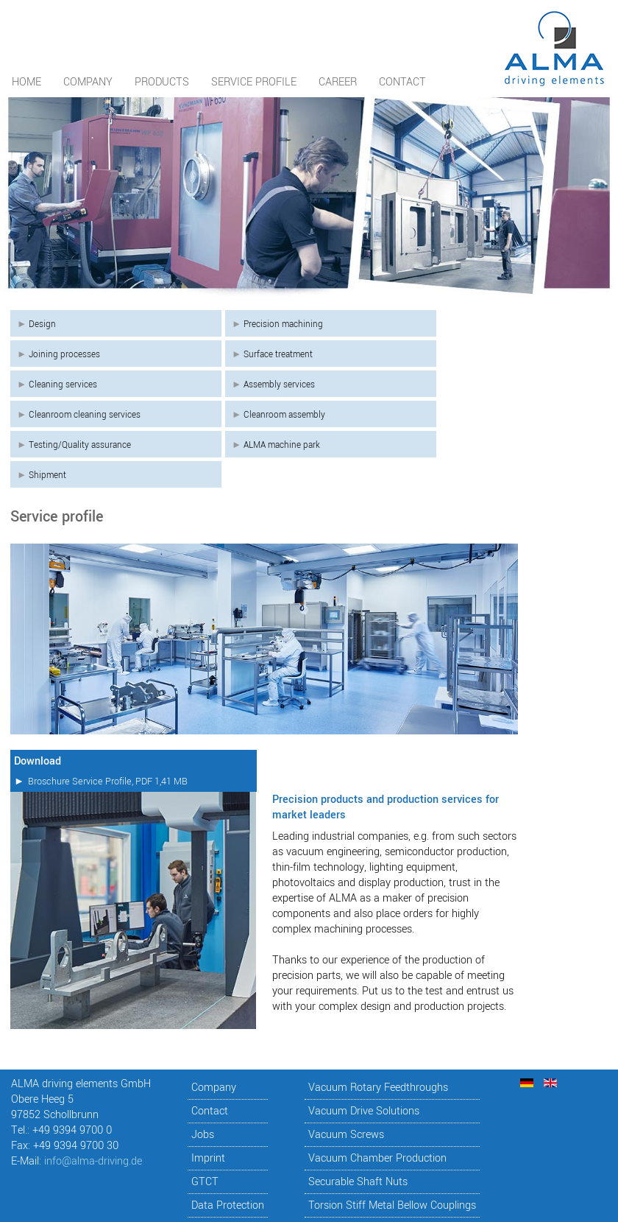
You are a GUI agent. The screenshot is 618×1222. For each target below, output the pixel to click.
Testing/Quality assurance (80, 445)
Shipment (47, 475)
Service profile (253, 82)
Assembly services (279, 384)
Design (42, 324)
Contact (402, 82)
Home (26, 82)
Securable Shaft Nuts (358, 1182)
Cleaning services (63, 384)
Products (162, 82)
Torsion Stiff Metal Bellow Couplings (392, 1205)
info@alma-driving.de (93, 1161)
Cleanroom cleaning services (85, 414)
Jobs (202, 1134)
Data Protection (227, 1205)
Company (88, 82)
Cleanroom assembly (284, 414)
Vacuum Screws (346, 1134)
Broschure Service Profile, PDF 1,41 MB (108, 781)
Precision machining (283, 324)
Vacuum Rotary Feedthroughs (378, 1087)
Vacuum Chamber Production (377, 1158)
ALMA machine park (282, 445)
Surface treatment (278, 354)
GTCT (205, 1182)
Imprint (208, 1158)
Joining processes (64, 354)
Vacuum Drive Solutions (363, 1111)
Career (338, 82)
